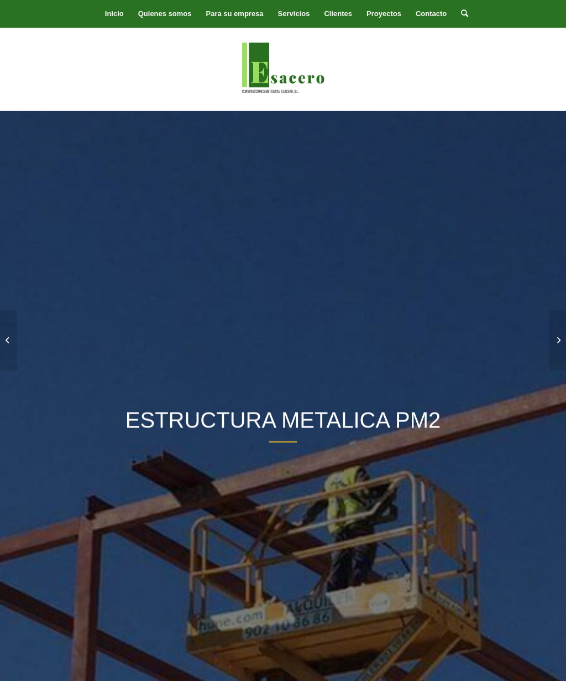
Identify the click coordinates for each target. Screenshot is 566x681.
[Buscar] (461, 14)
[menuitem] (114, 14)
